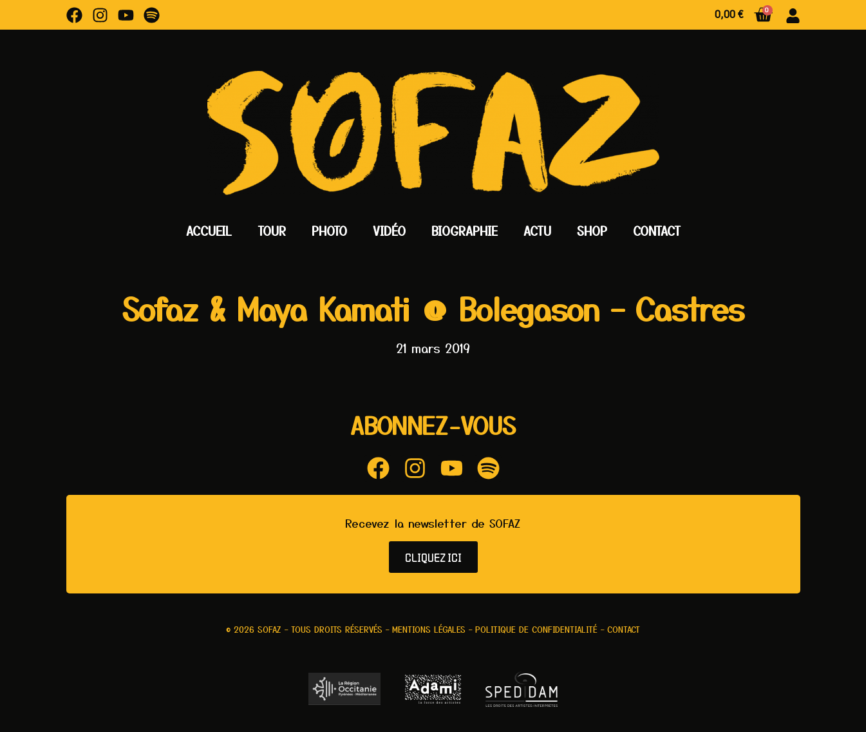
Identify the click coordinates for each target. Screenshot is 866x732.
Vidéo (389, 231)
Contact (657, 231)
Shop (592, 231)
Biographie (464, 231)
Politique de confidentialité (536, 629)
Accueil (209, 231)
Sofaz (269, 629)
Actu (537, 231)
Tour (272, 231)
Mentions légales (429, 629)
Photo (329, 231)
